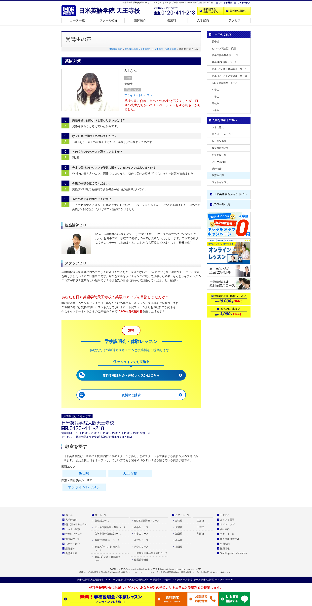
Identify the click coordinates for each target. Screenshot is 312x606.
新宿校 (178, 520)
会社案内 (225, 529)
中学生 (215, 96)
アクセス (235, 20)
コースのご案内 (221, 34)
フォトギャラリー (221, 182)
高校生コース (141, 540)
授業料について (220, 148)
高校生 (215, 103)
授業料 (171, 20)
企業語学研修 (141, 559)
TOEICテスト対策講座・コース (229, 69)
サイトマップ (227, 524)
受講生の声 (218, 175)
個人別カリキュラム (222, 134)
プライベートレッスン (138, 95)
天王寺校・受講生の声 (165, 49)
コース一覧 (77, 20)
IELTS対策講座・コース (225, 83)
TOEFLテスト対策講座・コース (229, 76)
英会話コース (102, 520)
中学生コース (141, 533)
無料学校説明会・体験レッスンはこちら (131, 375)
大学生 (215, 110)
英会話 (215, 41)
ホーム (69, 515)
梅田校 (84, 473)
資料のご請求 (131, 395)
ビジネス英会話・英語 (224, 48)
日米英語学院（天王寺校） (138, 49)
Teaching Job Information (233, 553)
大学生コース (141, 546)
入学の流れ (218, 127)
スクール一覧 (182, 515)
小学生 (215, 89)
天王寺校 (130, 473)
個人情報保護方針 (229, 539)
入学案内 (203, 20)
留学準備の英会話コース (225, 55)
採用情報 (225, 548)
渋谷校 (178, 527)
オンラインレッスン (84, 487)
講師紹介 (140, 20)
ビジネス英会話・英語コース (110, 527)
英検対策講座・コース (224, 62)
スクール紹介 (109, 20)
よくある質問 (227, 519)
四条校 (200, 520)
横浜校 (178, 540)
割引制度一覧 (219, 154)
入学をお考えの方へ (224, 120)
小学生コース (141, 527)
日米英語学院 (115, 49)
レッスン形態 (219, 141)
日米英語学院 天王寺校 (109, 10)
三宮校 (200, 527)
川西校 (200, 533)
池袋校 (178, 533)
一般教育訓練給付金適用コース (151, 553)
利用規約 (225, 543)
